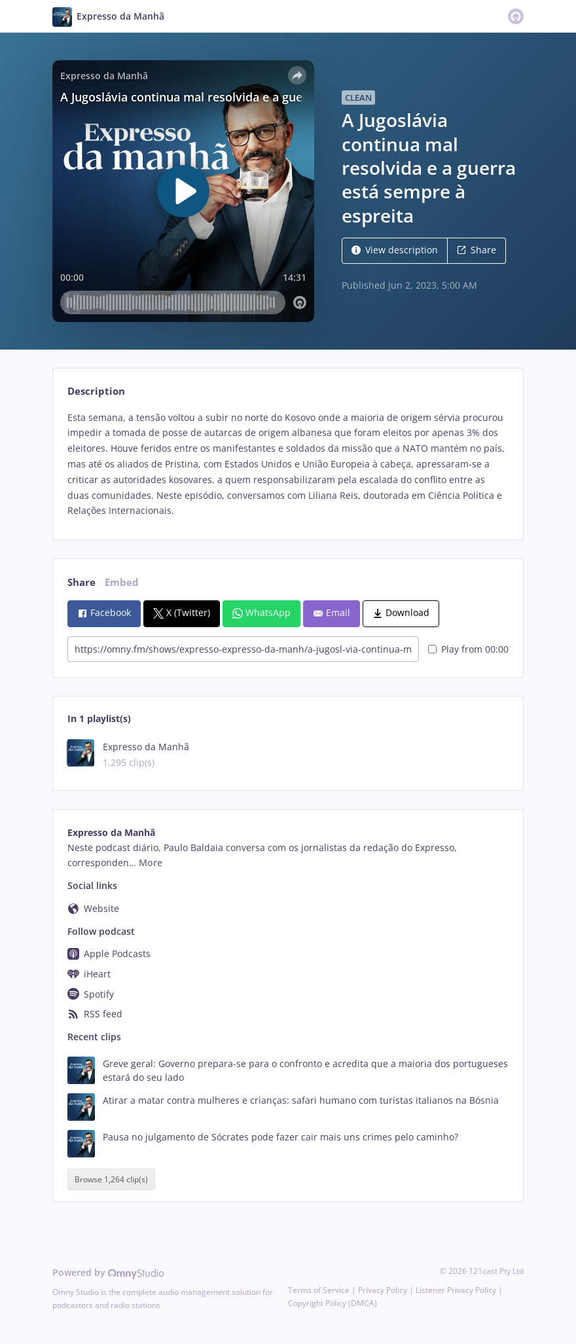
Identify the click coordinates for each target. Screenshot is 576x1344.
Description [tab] (96, 391)
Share (476, 250)
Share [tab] (81, 582)
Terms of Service (319, 1290)
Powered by (108, 1272)
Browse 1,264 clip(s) (111, 1179)
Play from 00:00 (468, 649)
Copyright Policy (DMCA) (332, 1303)
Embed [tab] (122, 582)
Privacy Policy (382, 1290)
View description (394, 250)
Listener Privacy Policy (456, 1290)
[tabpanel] (287, 464)
